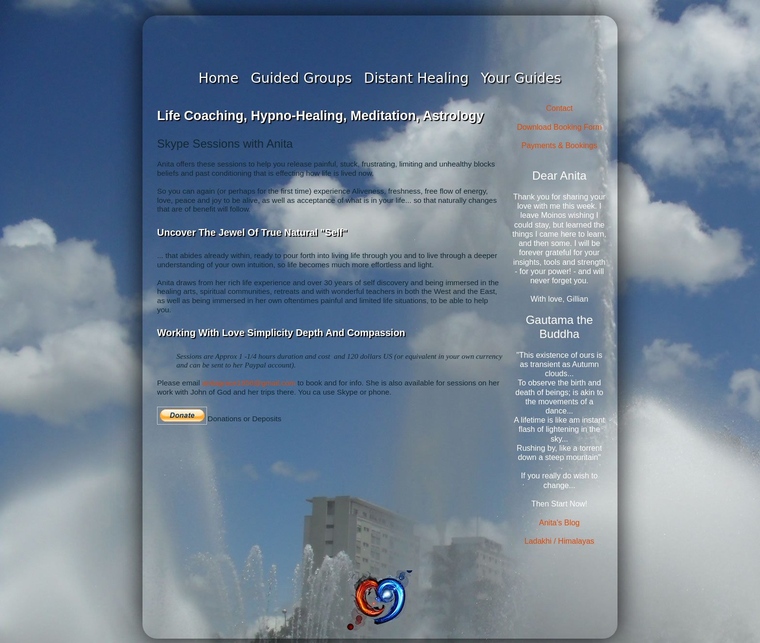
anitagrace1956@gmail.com (249, 383)
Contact (559, 108)
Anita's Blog (559, 523)
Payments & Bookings (560, 145)
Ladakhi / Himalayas (559, 541)
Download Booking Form (559, 127)
